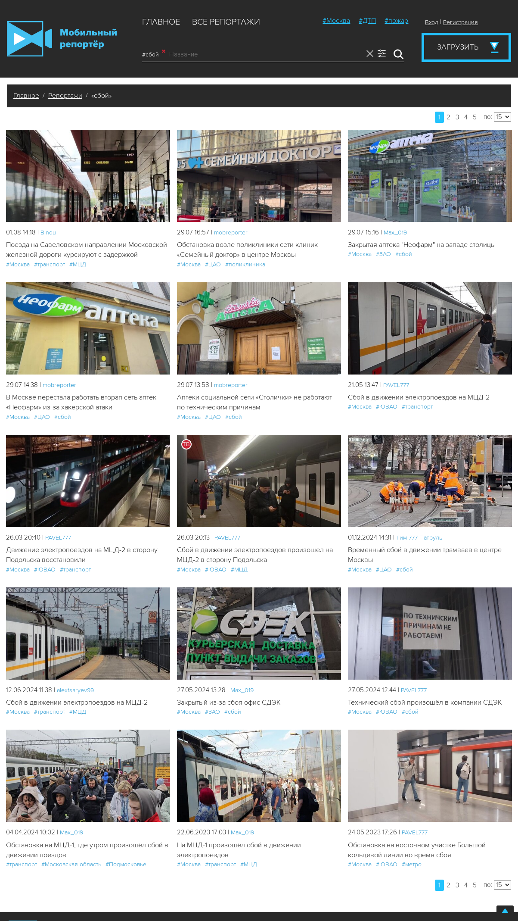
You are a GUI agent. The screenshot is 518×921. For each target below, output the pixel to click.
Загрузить (457, 47)
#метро (412, 878)
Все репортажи (226, 22)
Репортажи (65, 95)
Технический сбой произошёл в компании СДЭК (428, 715)
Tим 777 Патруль (421, 549)
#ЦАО (213, 265)
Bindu (48, 232)
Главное (161, 22)
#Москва (336, 20)
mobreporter (232, 232)
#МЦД (77, 275)
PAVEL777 (397, 396)
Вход (431, 22)
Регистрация (460, 22)
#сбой (153, 54)
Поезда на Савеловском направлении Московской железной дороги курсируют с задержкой (77, 255)
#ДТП (367, 20)
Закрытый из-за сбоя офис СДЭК (231, 715)
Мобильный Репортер (62, 38)
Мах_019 (396, 232)
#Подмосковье (125, 878)
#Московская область (71, 878)
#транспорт (49, 275)
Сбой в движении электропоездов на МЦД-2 (422, 408)
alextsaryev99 (76, 703)
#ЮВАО (386, 418)
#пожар (396, 20)
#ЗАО (383, 254)
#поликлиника (245, 265)
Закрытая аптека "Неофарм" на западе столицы (427, 245)
